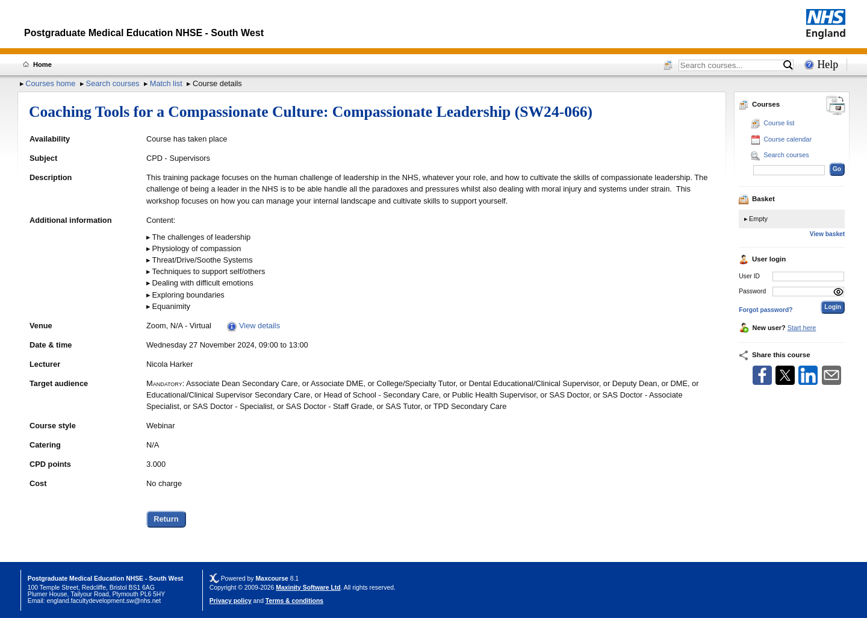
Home (42, 64)
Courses (759, 104)
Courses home (50, 83)
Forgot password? (765, 310)
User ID (749, 276)
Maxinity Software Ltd (308, 587)
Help (827, 64)
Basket (757, 198)
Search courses (113, 83)
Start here (802, 327)
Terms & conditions (294, 601)
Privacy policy (231, 601)
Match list (166, 83)
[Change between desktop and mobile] (835, 106)
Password (752, 291)
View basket (827, 234)
